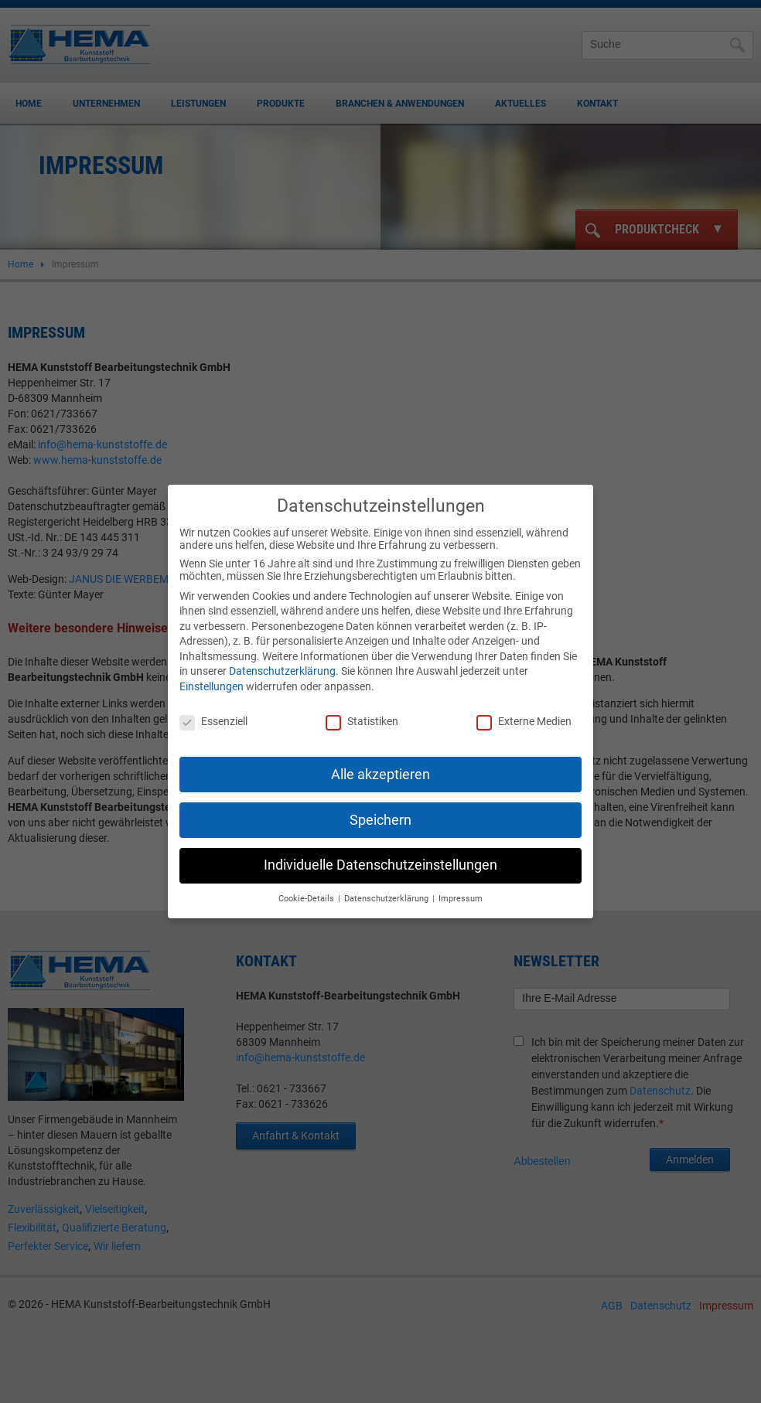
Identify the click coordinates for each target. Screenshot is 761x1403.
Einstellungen (211, 674)
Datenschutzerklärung (282, 658)
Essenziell (213, 709)
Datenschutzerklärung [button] (387, 886)
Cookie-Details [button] (307, 886)
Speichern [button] (380, 807)
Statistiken (362, 709)
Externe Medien (524, 709)
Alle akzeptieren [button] (380, 761)
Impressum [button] (461, 886)
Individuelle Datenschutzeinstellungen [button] (380, 852)
